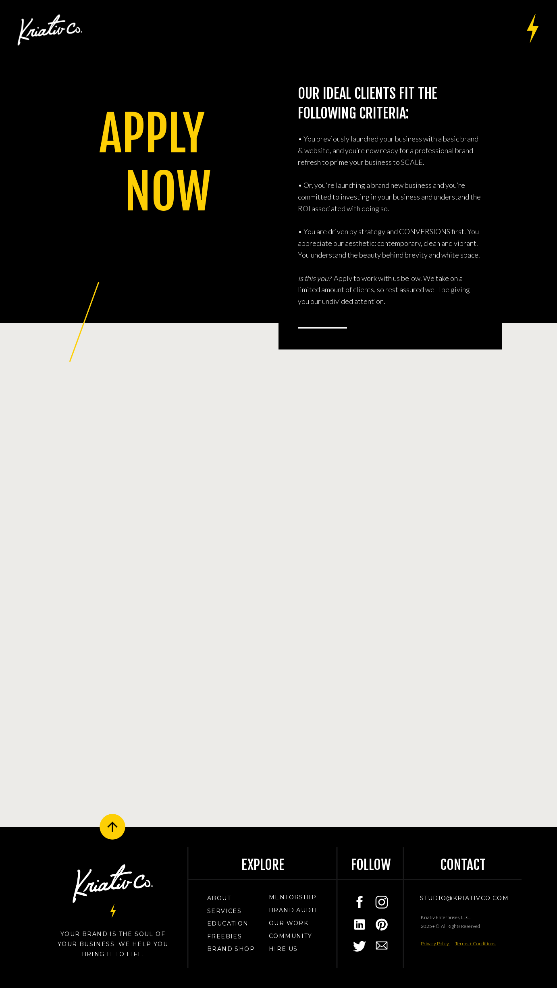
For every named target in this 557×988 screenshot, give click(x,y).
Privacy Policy (435, 943)
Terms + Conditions (475, 943)
